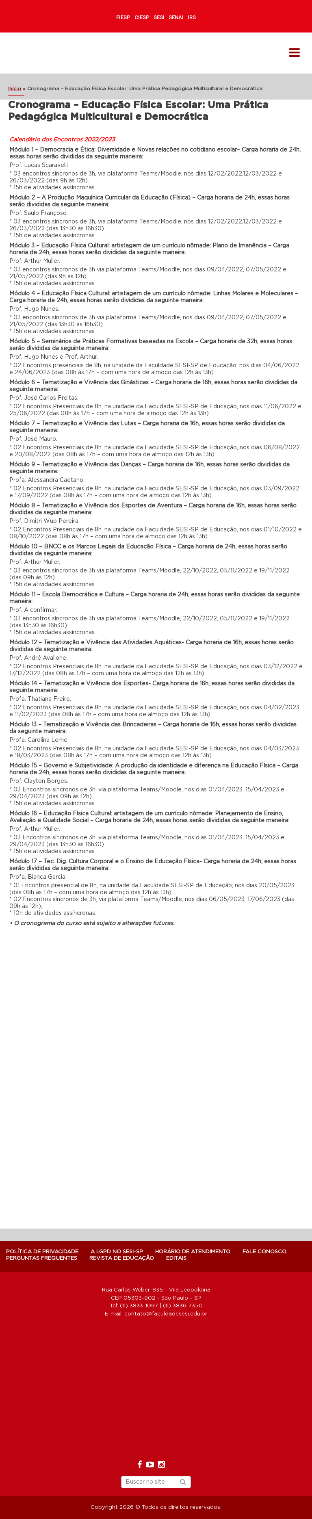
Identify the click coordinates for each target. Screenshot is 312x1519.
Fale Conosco (264, 1252)
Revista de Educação (121, 1258)
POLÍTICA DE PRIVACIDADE (42, 1252)
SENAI (176, 17)
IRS (192, 17)
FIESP (123, 17)
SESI (159, 17)
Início (14, 88)
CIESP (142, 17)
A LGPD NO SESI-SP (117, 1252)
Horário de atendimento (192, 1252)
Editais (176, 1258)
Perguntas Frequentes (41, 1258)
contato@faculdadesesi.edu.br (165, 1314)
